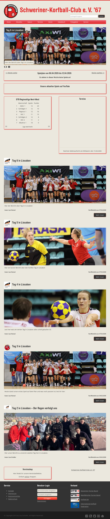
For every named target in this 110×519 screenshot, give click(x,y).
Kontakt (11, 491)
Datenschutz (12, 499)
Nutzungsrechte (14, 496)
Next (6, 67)
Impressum (12, 494)
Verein (50, 22)
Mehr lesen (100, 215)
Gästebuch (61, 22)
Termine (40, 22)
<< (6, 126)
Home (9, 22)
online (27, 477)
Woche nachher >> (98, 73)
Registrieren (41, 501)
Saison (30, 22)
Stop (9, 67)
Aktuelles (19, 22)
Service (85, 22)
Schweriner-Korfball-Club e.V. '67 (83, 470)
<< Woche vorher (11, 73)
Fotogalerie (74, 22)
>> (49, 126)
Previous (4, 67)
